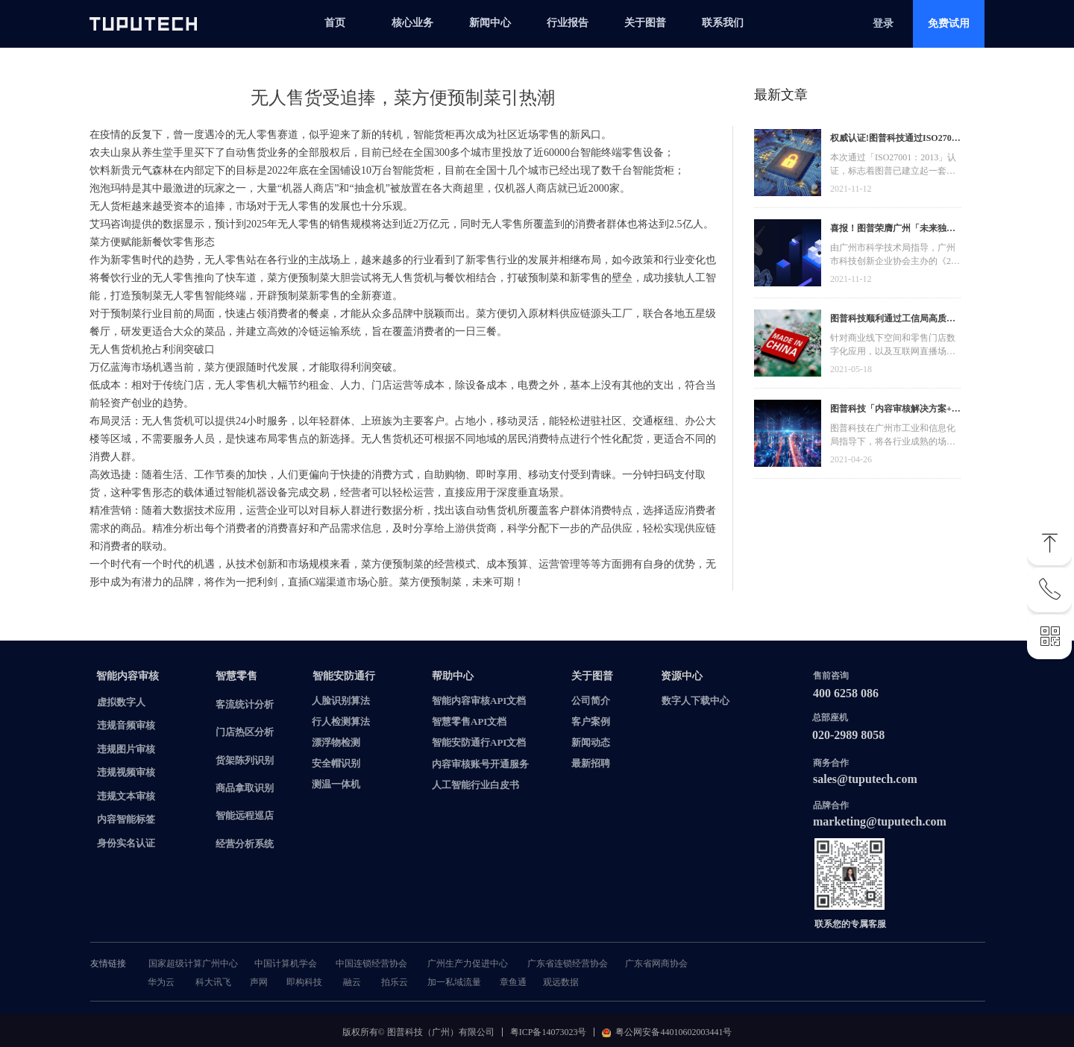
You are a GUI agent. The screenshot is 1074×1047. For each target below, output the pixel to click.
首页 (334, 22)
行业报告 (567, 22)
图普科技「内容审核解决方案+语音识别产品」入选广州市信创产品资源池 (895, 410)
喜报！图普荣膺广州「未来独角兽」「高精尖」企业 (892, 230)
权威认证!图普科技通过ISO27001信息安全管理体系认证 (895, 140)
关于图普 (645, 22)
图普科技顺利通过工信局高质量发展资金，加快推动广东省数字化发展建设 (892, 320)
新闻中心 (490, 22)
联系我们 (723, 22)
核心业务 (412, 22)
